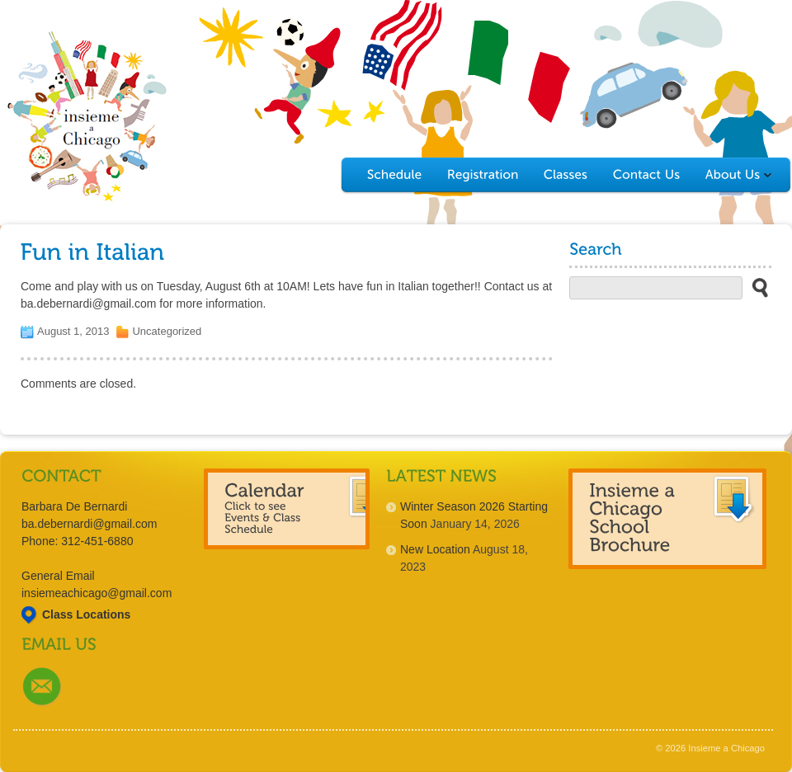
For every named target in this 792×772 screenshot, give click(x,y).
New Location (435, 549)
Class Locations (86, 614)
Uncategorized (166, 331)
